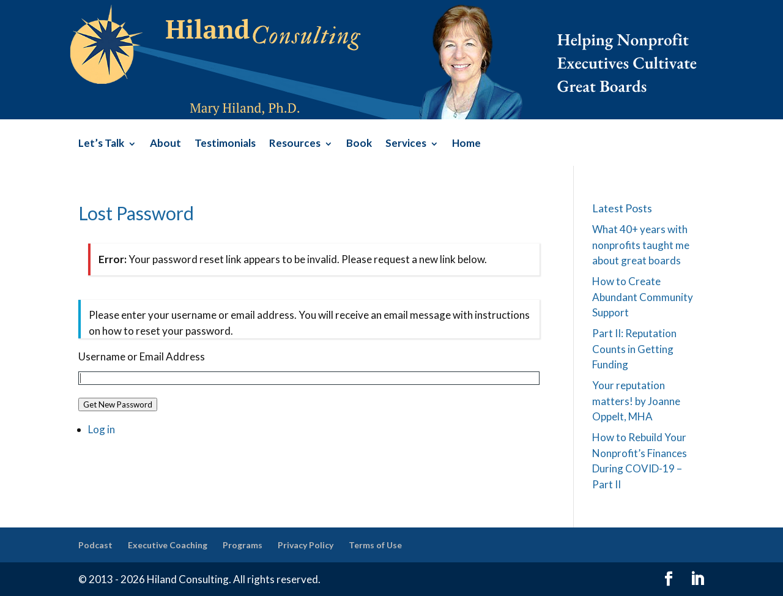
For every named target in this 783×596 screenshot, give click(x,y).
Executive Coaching (167, 545)
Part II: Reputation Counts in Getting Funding (634, 349)
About (165, 144)
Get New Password (117, 404)
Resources (295, 144)
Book (359, 144)
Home (466, 144)
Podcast (95, 545)
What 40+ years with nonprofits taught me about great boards (640, 245)
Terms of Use (375, 545)
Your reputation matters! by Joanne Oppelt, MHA (636, 401)
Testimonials (225, 144)
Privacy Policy (305, 545)
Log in (101, 429)
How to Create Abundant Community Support (642, 297)
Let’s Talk (101, 144)
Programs (242, 545)
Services (405, 144)
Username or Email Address (141, 356)
